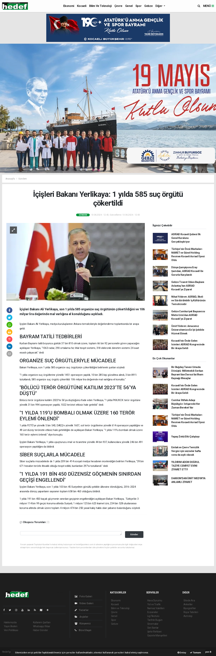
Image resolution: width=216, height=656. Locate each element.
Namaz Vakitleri (155, 608)
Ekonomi (68, 6)
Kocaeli (81, 6)
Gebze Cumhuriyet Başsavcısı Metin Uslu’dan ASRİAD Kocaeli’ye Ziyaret (188, 315)
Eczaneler (152, 612)
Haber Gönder (40, 630)
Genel (129, 6)
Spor (138, 6)
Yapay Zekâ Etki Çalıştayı (185, 436)
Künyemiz (83, 623)
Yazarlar (82, 610)
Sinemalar (152, 623)
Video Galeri (84, 603)
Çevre (118, 6)
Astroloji (188, 616)
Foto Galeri (83, 596)
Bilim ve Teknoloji (100, 6)
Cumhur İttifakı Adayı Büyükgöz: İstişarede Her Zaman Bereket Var (185, 404)
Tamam (195, 652)
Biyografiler (190, 608)
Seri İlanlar (153, 627)
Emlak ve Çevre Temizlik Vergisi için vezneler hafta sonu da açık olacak (186, 451)
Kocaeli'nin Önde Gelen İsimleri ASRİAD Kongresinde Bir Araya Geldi (188, 344)
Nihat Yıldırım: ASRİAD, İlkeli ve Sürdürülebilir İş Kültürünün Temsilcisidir (188, 300)
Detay (181, 652)
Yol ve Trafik (154, 604)
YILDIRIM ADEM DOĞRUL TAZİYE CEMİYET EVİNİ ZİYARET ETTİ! (185, 466)
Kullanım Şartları (42, 622)
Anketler (188, 604)
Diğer (159, 6)
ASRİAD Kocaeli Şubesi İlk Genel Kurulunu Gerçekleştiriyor (185, 238)
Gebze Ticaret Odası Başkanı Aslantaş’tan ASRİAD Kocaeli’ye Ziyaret (187, 286)
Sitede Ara (189, 600)
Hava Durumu (154, 600)
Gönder (134, 534)
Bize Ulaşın (83, 630)
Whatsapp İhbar (41, 626)
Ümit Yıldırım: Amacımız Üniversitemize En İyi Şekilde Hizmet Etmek (187, 330)
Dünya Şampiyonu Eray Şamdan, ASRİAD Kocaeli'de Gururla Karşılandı (187, 271)
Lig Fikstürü (153, 616)
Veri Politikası (11, 630)
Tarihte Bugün (155, 620)
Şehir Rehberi (154, 631)
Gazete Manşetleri (157, 635)
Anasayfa (10, 178)
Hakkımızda (10, 622)
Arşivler (81, 616)
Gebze (148, 6)
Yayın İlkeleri (10, 626)
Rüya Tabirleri (191, 612)
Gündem (22, 178)
